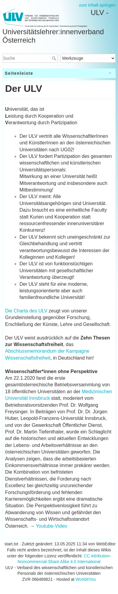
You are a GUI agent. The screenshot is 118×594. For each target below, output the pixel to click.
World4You (85, 579)
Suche (55, 58)
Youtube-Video (51, 526)
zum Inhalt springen (97, 5)
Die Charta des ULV (26, 310)
